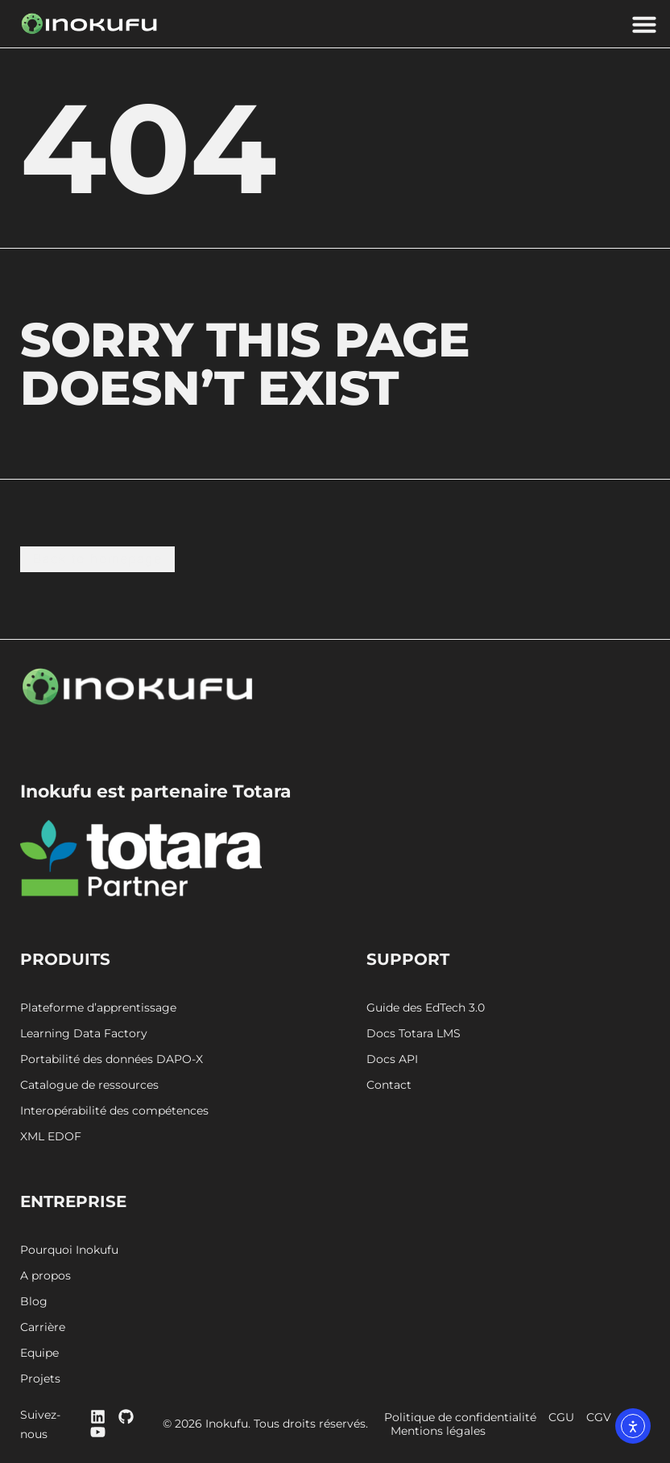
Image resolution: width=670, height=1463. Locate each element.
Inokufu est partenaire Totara (156, 792)
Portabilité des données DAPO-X (111, 1060)
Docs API (392, 1060)
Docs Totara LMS (413, 1034)
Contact (389, 1086)
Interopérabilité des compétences (114, 1112)
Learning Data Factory (83, 1034)
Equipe (39, 1354)
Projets (40, 1380)
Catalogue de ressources (89, 1086)
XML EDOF (50, 1137)
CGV (604, 1418)
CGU (567, 1418)
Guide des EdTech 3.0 (425, 1009)
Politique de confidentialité (466, 1418)
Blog (34, 1302)
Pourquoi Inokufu (69, 1251)
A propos (45, 1277)
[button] (644, 24)
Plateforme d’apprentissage (98, 1009)
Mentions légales (442, 1432)
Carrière (42, 1328)
